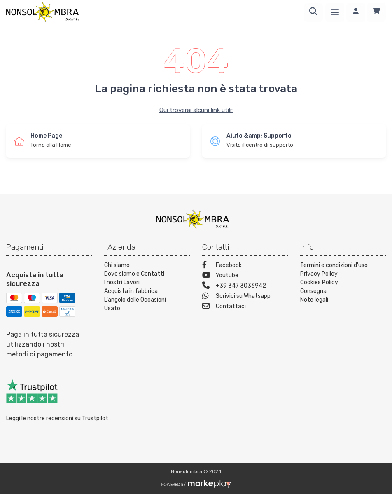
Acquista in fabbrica (131, 291)
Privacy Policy (319, 273)
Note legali (314, 299)
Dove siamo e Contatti (134, 273)
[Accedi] (355, 12)
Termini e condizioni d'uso (334, 265)
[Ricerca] (313, 12)
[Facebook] (245, 266)
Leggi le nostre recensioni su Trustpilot (57, 418)
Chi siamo (117, 265)
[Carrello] (376, 12)
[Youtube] (245, 276)
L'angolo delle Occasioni (135, 299)
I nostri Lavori (122, 282)
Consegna (313, 291)
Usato (112, 308)
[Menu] (335, 12)
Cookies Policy (319, 282)
